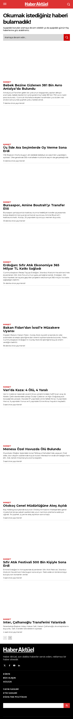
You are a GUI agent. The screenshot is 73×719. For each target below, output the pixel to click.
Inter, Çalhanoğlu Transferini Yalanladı (34, 622)
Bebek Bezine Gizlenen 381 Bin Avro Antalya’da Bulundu (32, 86)
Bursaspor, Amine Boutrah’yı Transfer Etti (34, 206)
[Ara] (67, 37)
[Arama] (67, 705)
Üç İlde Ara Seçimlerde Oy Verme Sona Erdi (35, 149)
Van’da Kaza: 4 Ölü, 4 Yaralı (25, 390)
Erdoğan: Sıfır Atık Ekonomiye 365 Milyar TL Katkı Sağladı (31, 266)
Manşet (7, 82)
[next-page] (10, 638)
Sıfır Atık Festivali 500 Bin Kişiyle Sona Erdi (34, 563)
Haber (6, 656)
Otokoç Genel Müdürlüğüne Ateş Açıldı (35, 505)
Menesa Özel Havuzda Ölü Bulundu (32, 449)
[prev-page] (5, 638)
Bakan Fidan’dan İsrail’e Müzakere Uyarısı (31, 329)
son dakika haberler (28, 656)
